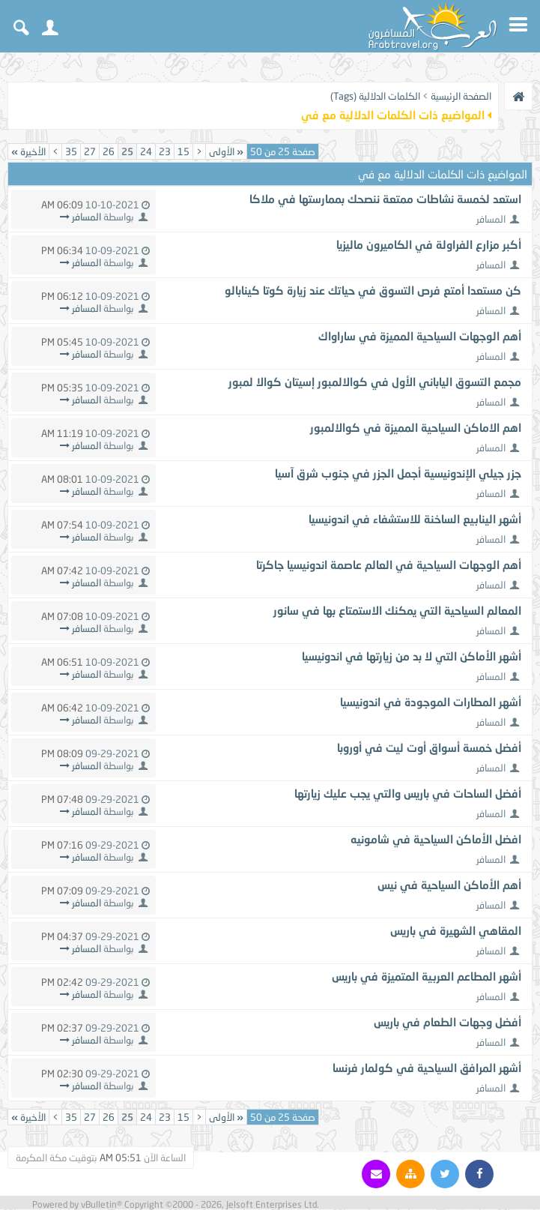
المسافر (491, 219)
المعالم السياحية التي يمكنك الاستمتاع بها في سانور (397, 610)
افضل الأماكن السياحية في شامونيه (436, 839)
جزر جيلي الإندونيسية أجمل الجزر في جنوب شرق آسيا (398, 473)
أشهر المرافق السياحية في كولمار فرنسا (427, 1067)
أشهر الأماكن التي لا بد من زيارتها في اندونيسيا (411, 656)
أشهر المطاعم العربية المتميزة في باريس (426, 976)
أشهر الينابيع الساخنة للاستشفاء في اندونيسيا (415, 519)
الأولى (226, 151)
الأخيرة (28, 151)
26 (109, 151)
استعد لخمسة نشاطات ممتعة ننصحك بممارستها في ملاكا (385, 198)
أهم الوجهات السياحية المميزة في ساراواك (419, 336)
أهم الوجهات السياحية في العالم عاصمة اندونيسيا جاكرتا (388, 564)
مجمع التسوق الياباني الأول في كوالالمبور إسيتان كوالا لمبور (374, 381)
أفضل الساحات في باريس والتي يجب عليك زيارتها (407, 793)
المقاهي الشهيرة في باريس (455, 930)
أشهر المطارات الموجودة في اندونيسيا (430, 701)
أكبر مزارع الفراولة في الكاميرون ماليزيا (428, 244)
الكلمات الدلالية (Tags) (375, 96)
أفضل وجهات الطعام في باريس (447, 1022)
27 (90, 151)
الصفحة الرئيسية (461, 96)
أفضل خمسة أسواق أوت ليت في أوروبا (429, 747)
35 (71, 151)
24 (146, 151)
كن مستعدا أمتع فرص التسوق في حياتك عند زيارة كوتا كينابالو (373, 290)
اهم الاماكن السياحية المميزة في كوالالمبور (415, 427)
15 (183, 151)
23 (165, 151)
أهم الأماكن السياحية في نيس (449, 884)
